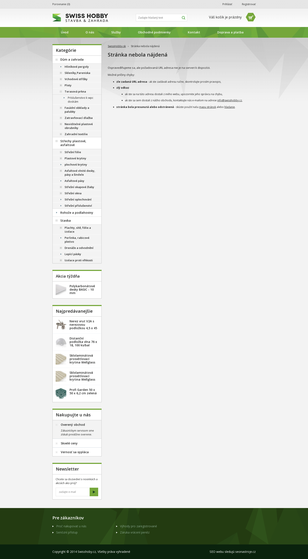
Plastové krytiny (75, 158)
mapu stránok (207, 107)
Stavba (65, 220)
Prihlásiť (227, 4)
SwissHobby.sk (117, 46)
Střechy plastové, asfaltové (73, 143)
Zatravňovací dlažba (79, 118)
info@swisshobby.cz (229, 100)
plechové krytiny (76, 164)
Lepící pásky (73, 254)
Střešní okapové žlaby (79, 187)
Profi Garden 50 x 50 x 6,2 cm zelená (83, 391)
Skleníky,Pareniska (77, 73)
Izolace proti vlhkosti (79, 260)
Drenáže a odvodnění (79, 248)
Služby (116, 32)
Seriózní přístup (67, 532)
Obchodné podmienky (154, 32)
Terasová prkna (75, 91)
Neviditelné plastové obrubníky (79, 126)
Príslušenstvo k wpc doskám (80, 99)
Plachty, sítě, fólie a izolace (78, 229)
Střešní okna (73, 193)
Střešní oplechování (78, 199)
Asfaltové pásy (74, 181)
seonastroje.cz (245, 552)
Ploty (68, 85)
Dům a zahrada (72, 59)
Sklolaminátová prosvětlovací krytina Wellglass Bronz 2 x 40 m (82, 378)
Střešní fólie (73, 152)
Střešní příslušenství (78, 206)
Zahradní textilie (76, 134)
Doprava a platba (230, 32)
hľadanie (229, 107)
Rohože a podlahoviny (76, 213)
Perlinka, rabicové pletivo (77, 240)
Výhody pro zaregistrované (138, 526)
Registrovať (249, 4)
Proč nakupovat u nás (71, 526)
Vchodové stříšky (76, 79)
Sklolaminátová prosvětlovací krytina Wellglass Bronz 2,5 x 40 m (82, 360)
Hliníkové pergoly (77, 67)
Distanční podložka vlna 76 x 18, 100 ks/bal (83, 341)
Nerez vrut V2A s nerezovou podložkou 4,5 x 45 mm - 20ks (83, 326)
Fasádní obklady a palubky (77, 110)
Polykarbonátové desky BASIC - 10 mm (82, 289)
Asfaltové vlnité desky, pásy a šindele (80, 172)
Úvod (64, 32)
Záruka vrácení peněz (135, 532)
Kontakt (194, 32)
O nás (90, 32)
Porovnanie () (61, 4)
